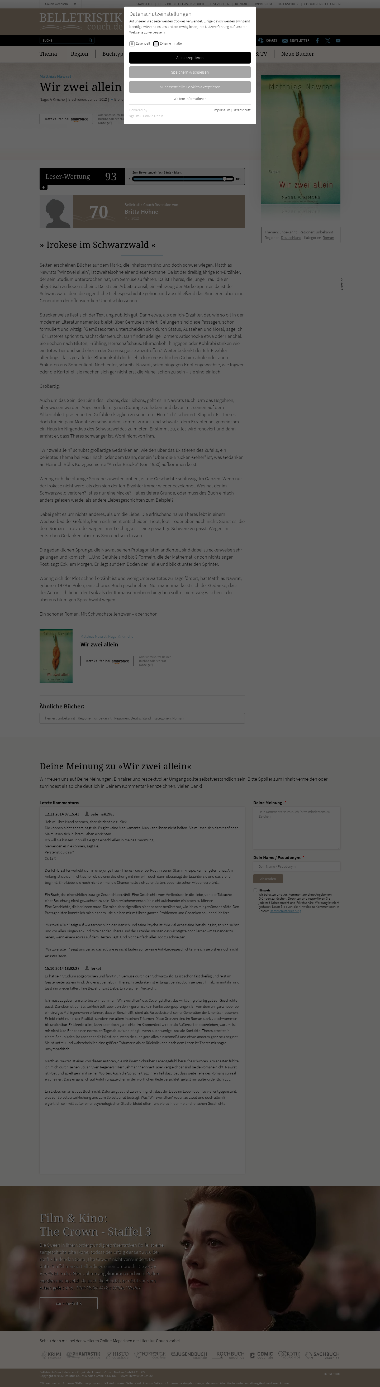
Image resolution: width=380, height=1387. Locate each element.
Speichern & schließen (190, 72)
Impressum (221, 110)
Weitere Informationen (190, 98)
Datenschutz (241, 110)
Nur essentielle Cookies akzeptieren (190, 86)
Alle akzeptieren (190, 57)
